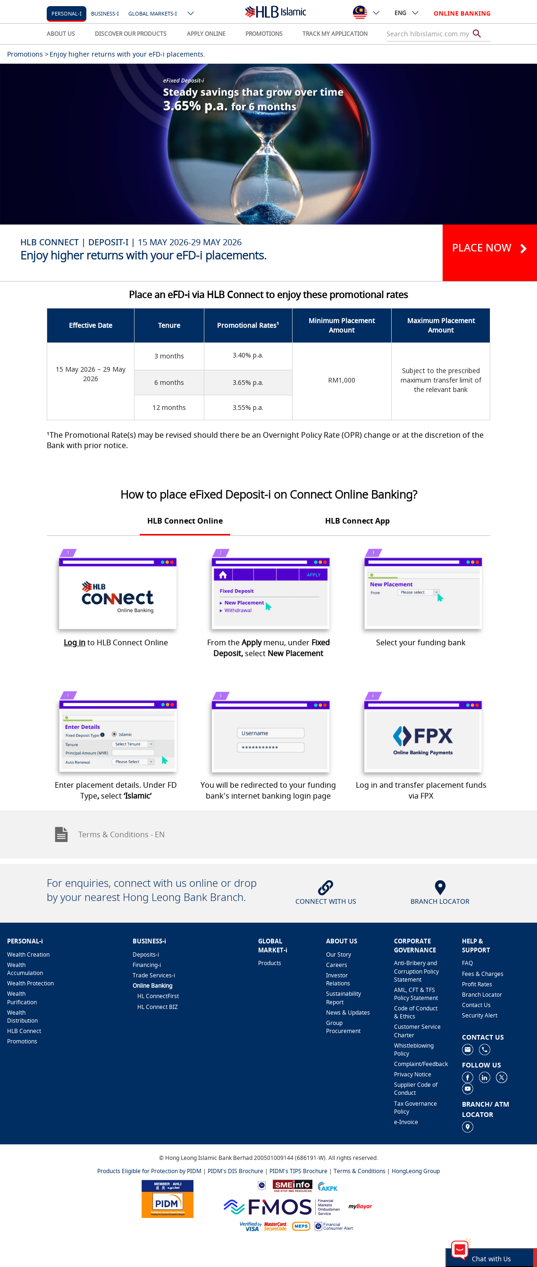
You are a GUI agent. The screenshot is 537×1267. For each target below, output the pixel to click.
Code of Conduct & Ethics (415, 1012)
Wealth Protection (30, 983)
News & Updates (348, 1013)
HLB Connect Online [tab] (185, 521)
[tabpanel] (268, 144)
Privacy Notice (412, 1074)
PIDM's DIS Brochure (235, 1171)
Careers (336, 965)
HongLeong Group (416, 1171)
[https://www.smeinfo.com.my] (292, 1185)
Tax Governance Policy (415, 1108)
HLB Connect (24, 1031)
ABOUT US (61, 34)
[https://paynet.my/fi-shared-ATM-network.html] (301, 1225)
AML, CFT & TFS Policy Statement (416, 994)
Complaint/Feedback (417, 1064)
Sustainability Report (343, 998)
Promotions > (28, 54)
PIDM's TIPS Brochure (298, 1171)
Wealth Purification (22, 998)
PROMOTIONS (264, 34)
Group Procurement (343, 1027)
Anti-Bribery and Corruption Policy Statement (416, 971)
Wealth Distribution (22, 1017)
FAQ (467, 963)
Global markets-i (152, 13)
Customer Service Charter (417, 1031)
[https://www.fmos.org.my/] (282, 1205)
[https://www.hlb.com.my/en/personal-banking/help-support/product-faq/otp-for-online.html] (264, 1225)
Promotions (22, 1041)
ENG (407, 12)
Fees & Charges (482, 974)
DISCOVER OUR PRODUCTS (131, 34)
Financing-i (147, 965)
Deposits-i (146, 954)
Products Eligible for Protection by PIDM (149, 1171)
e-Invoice (406, 1122)
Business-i (105, 13)
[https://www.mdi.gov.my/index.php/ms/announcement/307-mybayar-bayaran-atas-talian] (360, 1205)
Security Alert (479, 1015)
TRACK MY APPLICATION (335, 34)
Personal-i (66, 13)
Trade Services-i (154, 975)
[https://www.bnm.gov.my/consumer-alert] (333, 1225)
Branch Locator (482, 995)
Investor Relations (338, 979)
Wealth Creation (28, 954)
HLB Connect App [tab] (357, 521)
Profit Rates (477, 984)
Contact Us (476, 1005)
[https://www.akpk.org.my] (327, 1185)
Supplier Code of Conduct (415, 1089)
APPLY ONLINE (206, 34)
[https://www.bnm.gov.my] (261, 1185)
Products (269, 963)
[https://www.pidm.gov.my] (167, 1197)
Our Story (338, 954)
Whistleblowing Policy (414, 1050)
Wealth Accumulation (25, 969)
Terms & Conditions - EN (109, 834)
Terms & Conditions (360, 1171)
